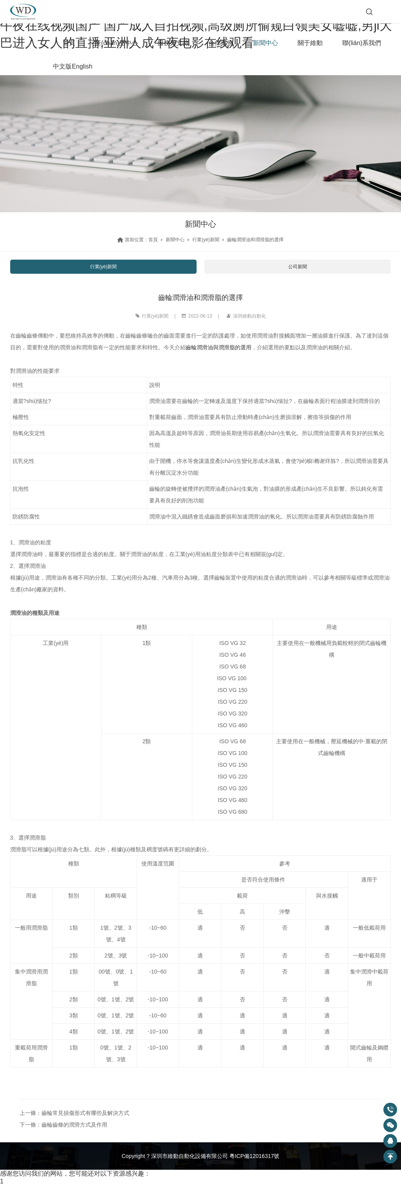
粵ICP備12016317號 (254, 1156)
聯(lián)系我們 (361, 43)
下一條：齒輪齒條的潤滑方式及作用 (63, 1125)
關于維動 (310, 43)
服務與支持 (173, 43)
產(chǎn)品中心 (116, 43)
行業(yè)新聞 (205, 239)
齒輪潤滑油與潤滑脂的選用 (218, 347)
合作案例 (220, 43)
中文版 (62, 66)
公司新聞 (297, 266)
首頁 (69, 43)
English (82, 66)
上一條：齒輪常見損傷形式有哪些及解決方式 (74, 1113)
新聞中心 (265, 43)
